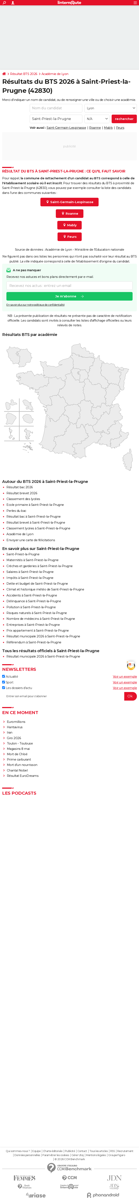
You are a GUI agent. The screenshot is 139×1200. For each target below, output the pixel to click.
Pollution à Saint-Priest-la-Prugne (31, 607)
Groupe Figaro (116, 1155)
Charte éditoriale (52, 1151)
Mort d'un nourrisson (22, 765)
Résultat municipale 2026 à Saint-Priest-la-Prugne (43, 636)
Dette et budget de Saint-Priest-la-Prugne (37, 584)
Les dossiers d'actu (17, 688)
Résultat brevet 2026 (21, 493)
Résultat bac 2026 (19, 487)
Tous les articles (98, 1151)
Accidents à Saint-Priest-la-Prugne (31, 595)
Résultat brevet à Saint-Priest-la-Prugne (35, 522)
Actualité (10, 677)
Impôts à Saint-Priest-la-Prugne (29, 578)
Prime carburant (19, 759)
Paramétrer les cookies (55, 1155)
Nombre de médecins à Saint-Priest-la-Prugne (40, 619)
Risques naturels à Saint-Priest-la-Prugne (36, 613)
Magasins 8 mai (18, 749)
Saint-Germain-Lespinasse (66, 128)
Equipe (36, 1151)
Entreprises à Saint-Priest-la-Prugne (33, 625)
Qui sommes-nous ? (18, 1151)
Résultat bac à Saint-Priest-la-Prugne (33, 516)
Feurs (120, 128)
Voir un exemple (125, 677)
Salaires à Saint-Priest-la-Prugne (30, 572)
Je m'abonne (65, 296)
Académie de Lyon (54, 74)
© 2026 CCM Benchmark (70, 1159)
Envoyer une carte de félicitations (30, 540)
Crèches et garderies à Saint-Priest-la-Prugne (39, 566)
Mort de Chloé (17, 754)
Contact (82, 1151)
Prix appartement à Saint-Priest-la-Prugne (37, 630)
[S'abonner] (69, 696)
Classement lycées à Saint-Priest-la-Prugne (38, 528)
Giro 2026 (14, 738)
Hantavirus (15, 727)
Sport (7, 682)
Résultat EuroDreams (23, 776)
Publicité (70, 1151)
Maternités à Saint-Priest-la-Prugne (32, 560)
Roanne (95, 128)
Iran (9, 732)
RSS (112, 1151)
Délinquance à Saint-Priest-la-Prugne (33, 601)
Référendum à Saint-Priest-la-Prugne (33, 642)
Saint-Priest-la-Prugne (22, 554)
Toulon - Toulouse (20, 743)
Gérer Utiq (77, 1155)
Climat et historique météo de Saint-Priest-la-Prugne (45, 589)
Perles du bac (16, 511)
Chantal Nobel (17, 770)
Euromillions (16, 722)
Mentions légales (96, 1155)
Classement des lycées (23, 499)
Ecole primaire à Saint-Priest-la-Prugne (35, 505)
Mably (108, 128)
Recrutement (125, 1151)
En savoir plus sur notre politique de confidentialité (35, 304)
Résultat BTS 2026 (23, 74)
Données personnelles (27, 1155)
